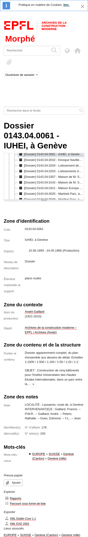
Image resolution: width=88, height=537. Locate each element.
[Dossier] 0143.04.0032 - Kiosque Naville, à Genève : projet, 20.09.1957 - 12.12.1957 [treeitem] (51, 160)
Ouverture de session (20, 75)
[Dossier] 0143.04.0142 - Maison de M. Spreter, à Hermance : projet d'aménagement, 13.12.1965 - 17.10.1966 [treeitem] (51, 182)
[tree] (44, 176)
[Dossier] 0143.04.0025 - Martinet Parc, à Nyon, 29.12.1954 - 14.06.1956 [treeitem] (51, 194)
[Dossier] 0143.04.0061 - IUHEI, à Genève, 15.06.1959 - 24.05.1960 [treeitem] (51, 154)
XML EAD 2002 (17, 523)
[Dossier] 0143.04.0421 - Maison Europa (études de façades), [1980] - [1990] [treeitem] (51, 188)
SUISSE (54, 454)
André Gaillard (34, 311)
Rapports (13, 498)
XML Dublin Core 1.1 (20, 518)
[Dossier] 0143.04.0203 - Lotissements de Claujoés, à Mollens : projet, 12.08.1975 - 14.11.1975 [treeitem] (51, 171)
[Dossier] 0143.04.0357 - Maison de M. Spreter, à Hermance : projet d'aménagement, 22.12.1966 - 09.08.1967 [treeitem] (51, 177)
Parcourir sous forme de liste (25, 503)
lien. (66, 5)
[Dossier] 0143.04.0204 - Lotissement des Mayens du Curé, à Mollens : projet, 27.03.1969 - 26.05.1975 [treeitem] (51, 165)
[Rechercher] (26, 50)
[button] (77, 50)
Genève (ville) (57, 458)
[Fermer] (82, 6)
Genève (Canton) (46, 535)
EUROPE (38, 454)
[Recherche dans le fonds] (41, 110)
